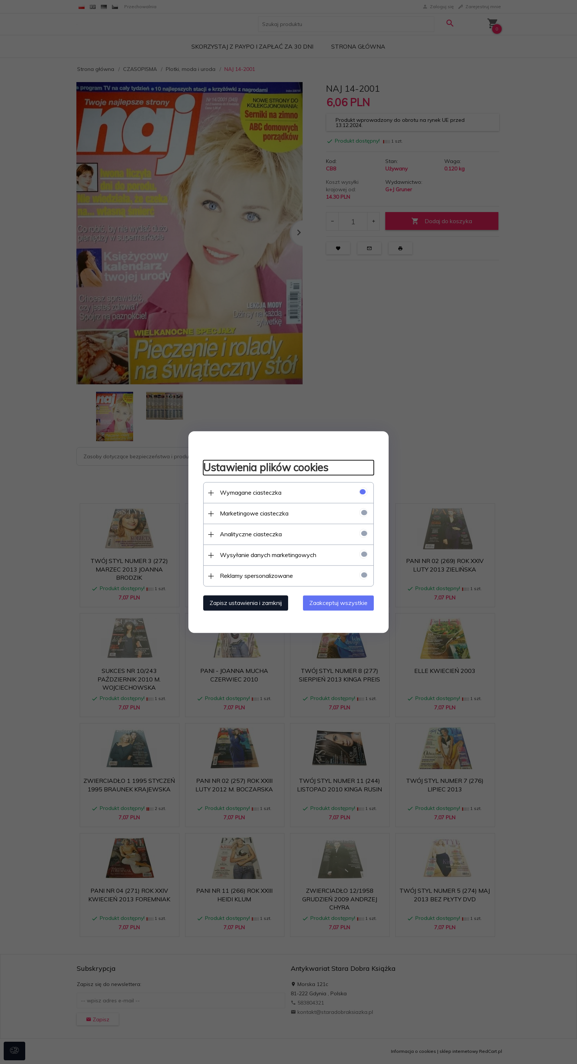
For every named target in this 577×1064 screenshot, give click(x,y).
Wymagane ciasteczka (250, 492)
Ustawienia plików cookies (265, 467)
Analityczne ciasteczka (251, 534)
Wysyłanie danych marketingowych (268, 555)
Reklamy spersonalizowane (256, 575)
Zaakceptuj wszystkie (338, 602)
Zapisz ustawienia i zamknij (246, 602)
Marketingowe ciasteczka (254, 513)
